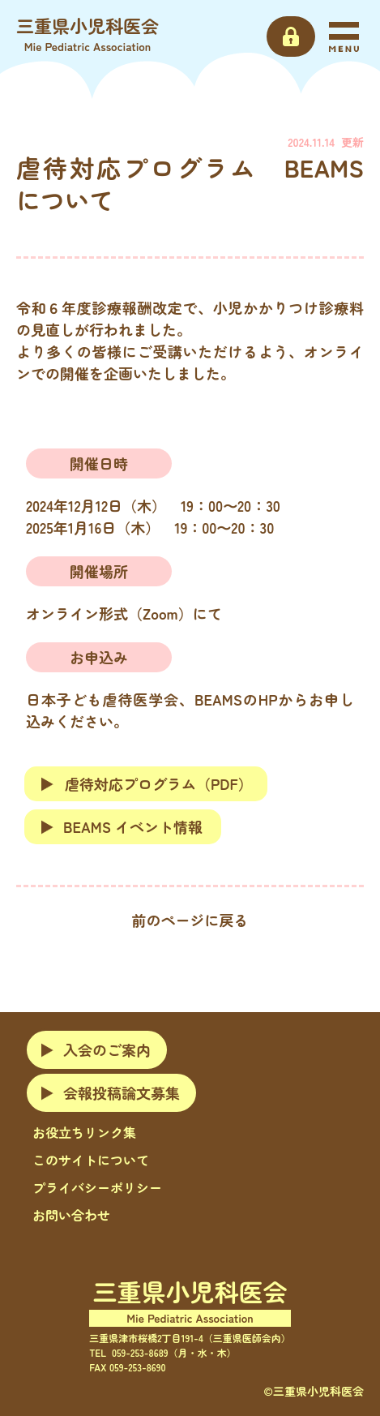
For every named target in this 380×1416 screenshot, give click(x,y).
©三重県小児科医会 (313, 1391)
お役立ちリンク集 (84, 1132)
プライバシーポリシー (97, 1187)
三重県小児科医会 (87, 33)
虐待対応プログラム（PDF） (146, 783)
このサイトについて (90, 1159)
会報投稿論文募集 (121, 1092)
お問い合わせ (71, 1215)
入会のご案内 (107, 1049)
